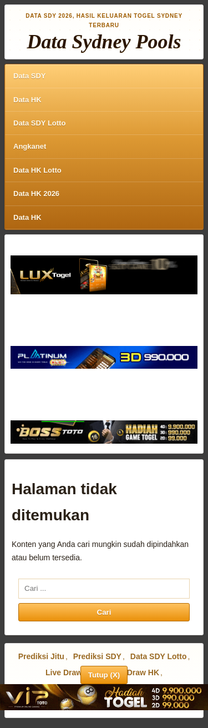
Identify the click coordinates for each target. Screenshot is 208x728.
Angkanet (29, 146)
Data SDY (29, 76)
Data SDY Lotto (39, 123)
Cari (104, 612)
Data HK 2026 (36, 193)
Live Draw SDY (72, 672)
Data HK (27, 100)
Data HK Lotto (37, 170)
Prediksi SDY (97, 656)
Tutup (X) (104, 675)
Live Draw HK (134, 672)
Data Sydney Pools (104, 42)
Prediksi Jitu (41, 656)
